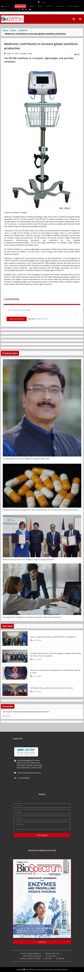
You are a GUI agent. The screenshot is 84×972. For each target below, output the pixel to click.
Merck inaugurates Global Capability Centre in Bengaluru (53, 637)
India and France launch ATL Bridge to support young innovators (28, 559)
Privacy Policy (51, 956)
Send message (42, 835)
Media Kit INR (49, 6)
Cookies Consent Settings (29, 958)
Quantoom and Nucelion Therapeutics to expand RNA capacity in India (55, 671)
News (13, 30)
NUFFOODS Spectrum (32, 956)
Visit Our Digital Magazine (30, 953)
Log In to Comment (16, 319)
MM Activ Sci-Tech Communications (41, 969)
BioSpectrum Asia (52, 953)
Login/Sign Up (12, 9)
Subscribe (4, 9)
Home (5, 30)
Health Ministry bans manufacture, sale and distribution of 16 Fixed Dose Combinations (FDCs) (40, 510)
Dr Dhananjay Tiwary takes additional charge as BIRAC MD (26, 459)
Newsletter (31, 6)
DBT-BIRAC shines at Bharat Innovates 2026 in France (51, 688)
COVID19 (23, 30)
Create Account (41, 319)
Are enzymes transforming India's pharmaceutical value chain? (26, 712)
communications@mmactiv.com (29, 773)
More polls (7, 716)
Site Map (48, 958)
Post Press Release (60, 6)
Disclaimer (60, 958)
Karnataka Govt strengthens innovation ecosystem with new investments (32, 617)
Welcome (6, 6)
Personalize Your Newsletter (73, 6)
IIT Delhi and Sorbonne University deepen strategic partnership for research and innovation (55, 654)
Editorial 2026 (20, 6)
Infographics (40, 6)
